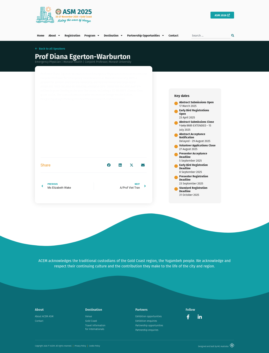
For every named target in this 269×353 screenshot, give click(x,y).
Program (92, 35)
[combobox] (211, 35)
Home (40, 35)
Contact (173, 35)
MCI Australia (222, 346)
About (54, 35)
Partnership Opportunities (145, 35)
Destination (113, 35)
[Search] (232, 35)
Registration (72, 35)
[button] (109, 165)
